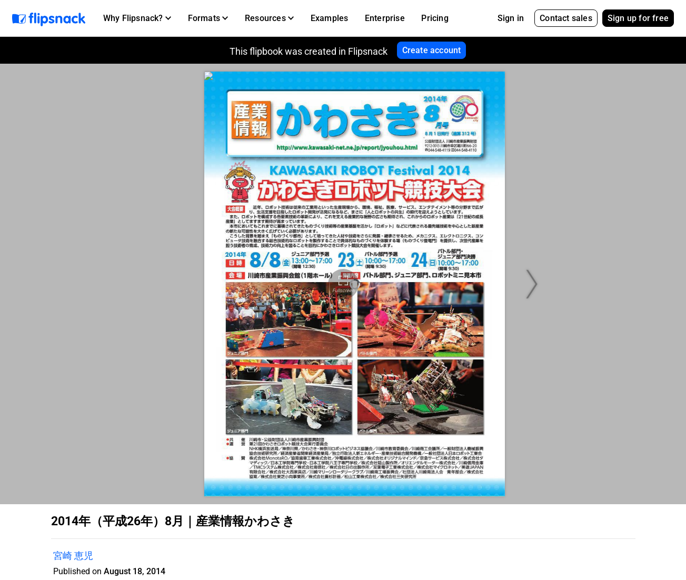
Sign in (511, 18)
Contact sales (566, 18)
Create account (431, 50)
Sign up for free (638, 18)
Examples (330, 18)
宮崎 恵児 (73, 555)
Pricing (434, 18)
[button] (137, 18)
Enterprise (385, 18)
